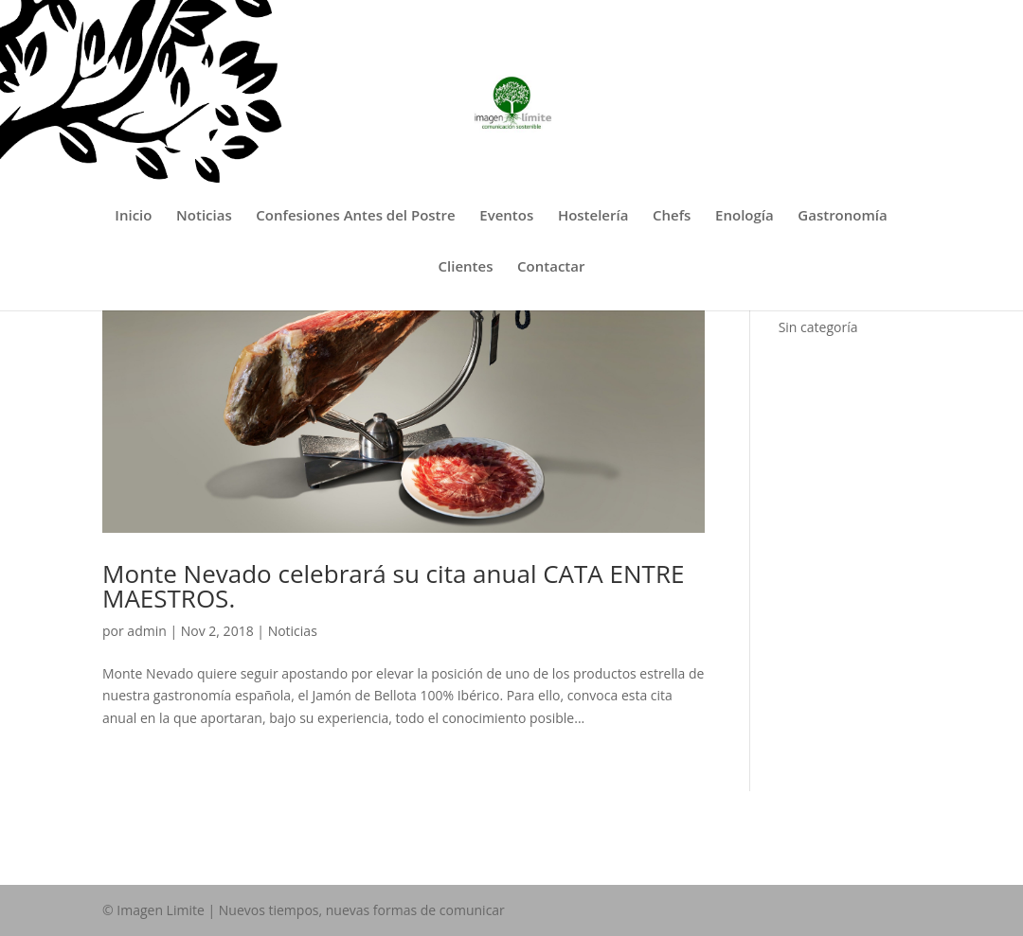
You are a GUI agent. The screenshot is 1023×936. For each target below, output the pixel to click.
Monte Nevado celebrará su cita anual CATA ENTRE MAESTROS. (393, 585)
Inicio (133, 216)
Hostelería (593, 216)
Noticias (204, 216)
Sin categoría (818, 327)
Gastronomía (842, 216)
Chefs (672, 216)
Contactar (550, 267)
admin (146, 631)
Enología (744, 216)
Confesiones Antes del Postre (355, 216)
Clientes (466, 267)
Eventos (506, 216)
